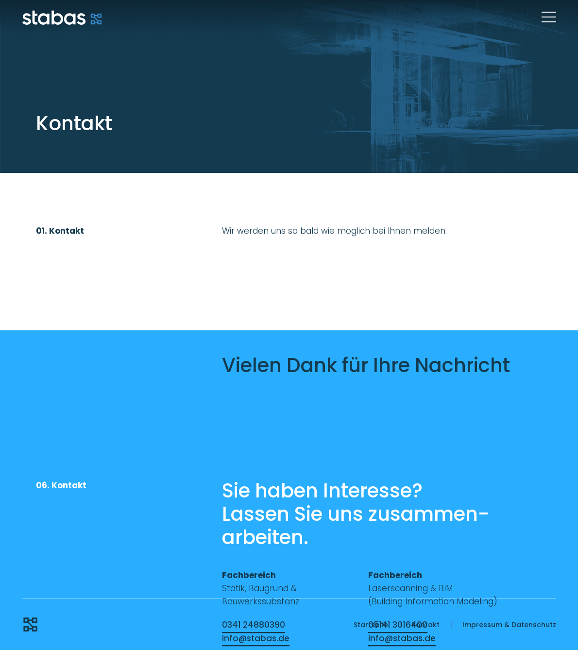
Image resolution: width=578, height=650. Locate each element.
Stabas (62, 17)
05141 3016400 (397, 625)
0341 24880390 (253, 625)
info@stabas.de (255, 638)
